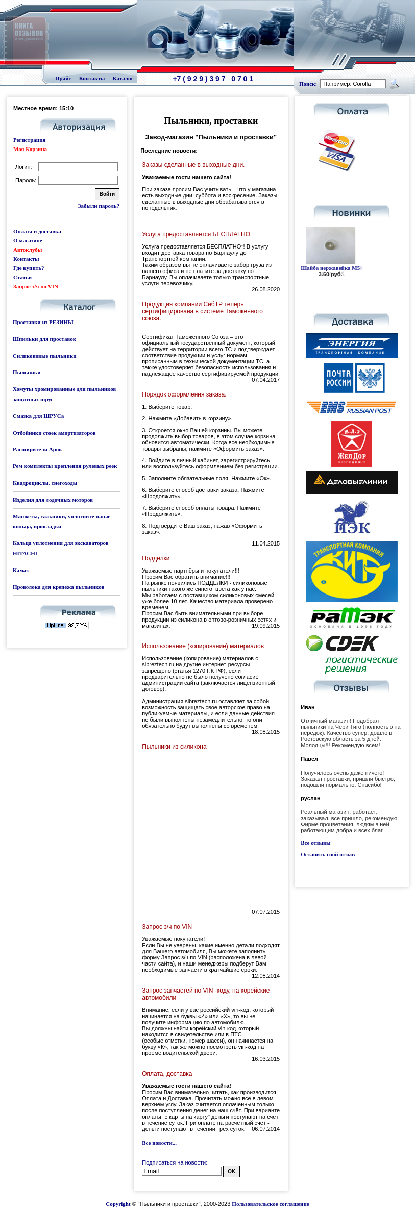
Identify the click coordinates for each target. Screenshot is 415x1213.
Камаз (21, 570)
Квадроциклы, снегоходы (45, 483)
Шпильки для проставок (44, 339)
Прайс (63, 78)
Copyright (118, 1204)
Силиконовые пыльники (44, 356)
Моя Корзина (30, 149)
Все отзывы (315, 842)
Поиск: (308, 84)
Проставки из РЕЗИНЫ (43, 322)
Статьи (22, 277)
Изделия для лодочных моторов (53, 500)
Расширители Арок (37, 449)
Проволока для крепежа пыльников (58, 587)
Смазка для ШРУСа (38, 416)
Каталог (123, 78)
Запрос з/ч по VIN (35, 286)
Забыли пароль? (98, 206)
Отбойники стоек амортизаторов (54, 433)
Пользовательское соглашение (270, 1204)
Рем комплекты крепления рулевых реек (65, 466)
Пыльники (26, 372)
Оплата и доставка (37, 231)
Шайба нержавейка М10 (331, 268)
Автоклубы (27, 249)
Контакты (92, 78)
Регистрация (29, 140)
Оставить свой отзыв (328, 854)
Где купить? (28, 268)
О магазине (27, 240)
